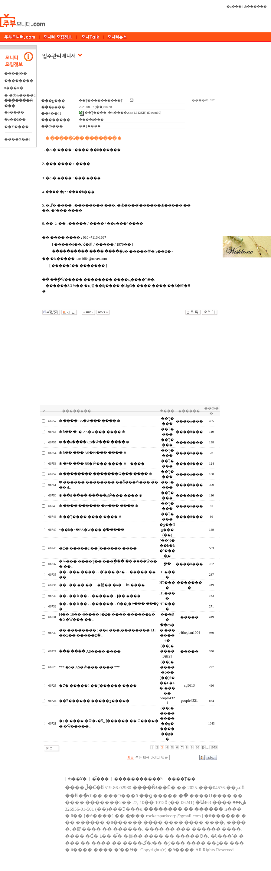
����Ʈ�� (181, 779)
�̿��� (100, 779)
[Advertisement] (130, 81)
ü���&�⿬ (13, 88)
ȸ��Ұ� (77, 779)
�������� (18, 81)
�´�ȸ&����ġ (19, 95)
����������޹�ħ (138, 779)
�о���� (14, 112)
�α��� (234, 6)
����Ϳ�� (15, 73)
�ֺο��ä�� (15, 119)
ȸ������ (255, 6)
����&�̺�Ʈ (17, 139)
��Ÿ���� (16, 127)
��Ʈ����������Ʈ (100, 100)
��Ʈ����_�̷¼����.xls (105, 112)
